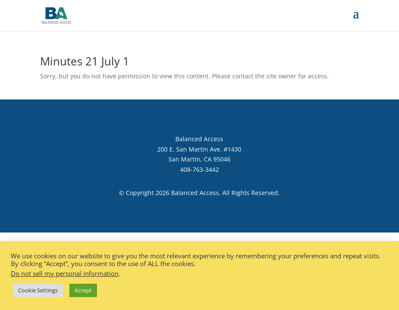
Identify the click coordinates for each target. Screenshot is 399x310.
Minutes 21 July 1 (84, 61)
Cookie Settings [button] (38, 290)
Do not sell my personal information (64, 273)
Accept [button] (83, 290)
